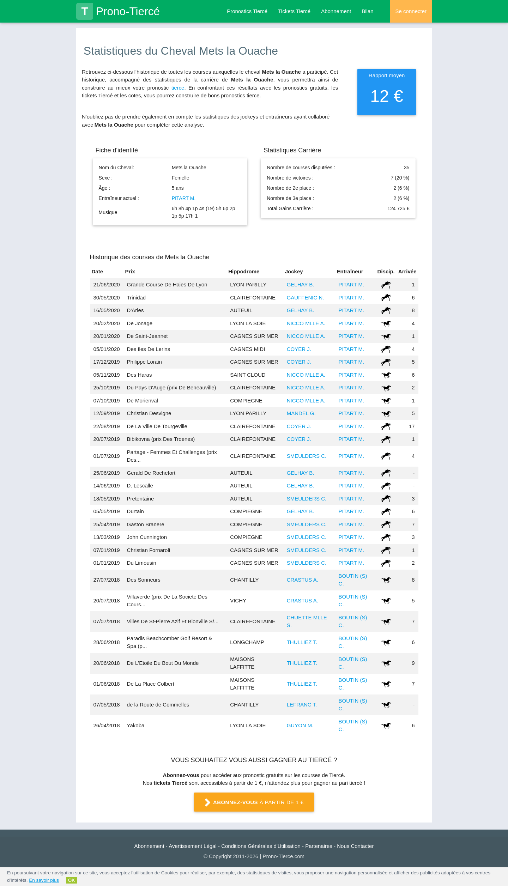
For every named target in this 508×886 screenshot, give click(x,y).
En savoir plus (44, 880)
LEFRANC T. (302, 705)
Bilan (367, 11)
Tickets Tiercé (294, 11)
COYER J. (299, 349)
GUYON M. (300, 725)
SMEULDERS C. (307, 456)
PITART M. (184, 198)
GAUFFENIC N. (305, 298)
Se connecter (411, 11)
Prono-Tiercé (118, 11)
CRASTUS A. (302, 580)
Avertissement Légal (193, 846)
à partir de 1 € (254, 803)
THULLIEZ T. (302, 642)
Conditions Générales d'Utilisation (261, 846)
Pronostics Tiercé (247, 11)
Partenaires (318, 846)
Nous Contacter (355, 846)
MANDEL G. (301, 413)
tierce (178, 88)
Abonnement (336, 11)
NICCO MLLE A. (306, 323)
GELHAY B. (300, 284)
